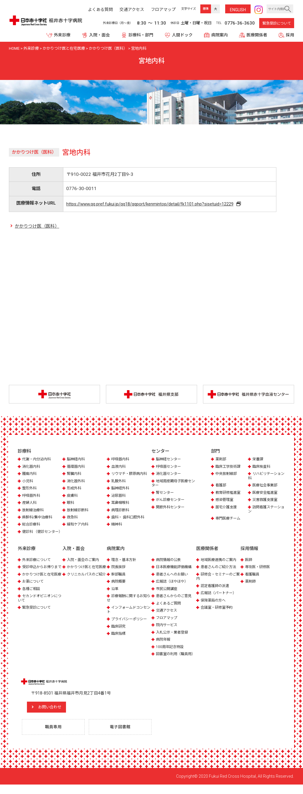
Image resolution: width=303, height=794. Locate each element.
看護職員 (252, 579)
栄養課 (258, 459)
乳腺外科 (119, 481)
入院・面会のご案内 (84, 564)
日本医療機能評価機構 (175, 571)
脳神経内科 (76, 459)
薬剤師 (251, 586)
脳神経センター (169, 459)
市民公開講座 (167, 593)
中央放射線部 (226, 474)
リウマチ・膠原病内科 (130, 474)
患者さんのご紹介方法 (220, 571)
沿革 (115, 593)
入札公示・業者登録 (173, 637)
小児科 (28, 481)
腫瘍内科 (30, 474)
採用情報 (249, 553)
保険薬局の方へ (214, 605)
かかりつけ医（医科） (37, 226)
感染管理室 (225, 500)
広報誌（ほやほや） (173, 586)
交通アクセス (167, 615)
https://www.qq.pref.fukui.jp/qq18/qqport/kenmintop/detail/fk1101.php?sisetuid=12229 (151, 204)
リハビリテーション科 (265, 476)
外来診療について (37, 564)
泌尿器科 (119, 496)
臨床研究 (119, 631)
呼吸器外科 (31, 496)
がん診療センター (171, 500)
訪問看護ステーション (265, 509)
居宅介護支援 (226, 507)
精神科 (117, 525)
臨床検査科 (262, 467)
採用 (290, 35)
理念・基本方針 (124, 564)
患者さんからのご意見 (175, 600)
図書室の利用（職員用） (171, 660)
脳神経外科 (120, 488)
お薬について (33, 594)
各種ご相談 (31, 602)
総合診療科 (31, 525)
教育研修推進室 (228, 493)
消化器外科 (76, 481)
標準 (206, 9)
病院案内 (219, 35)
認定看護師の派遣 (216, 590)
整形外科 (30, 488)
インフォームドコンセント (128, 614)
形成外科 (74, 488)
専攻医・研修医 (258, 571)
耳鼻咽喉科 (120, 503)
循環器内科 (76, 467)
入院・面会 (99, 35)
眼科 (71, 503)
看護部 (221, 485)
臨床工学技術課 (228, 467)
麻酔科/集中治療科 (38, 517)
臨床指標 (119, 638)
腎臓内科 (74, 474)
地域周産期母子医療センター (173, 483)
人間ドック (182, 35)
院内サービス (167, 629)
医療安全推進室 (265, 493)
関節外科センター (171, 507)
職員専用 (54, 736)
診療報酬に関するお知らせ (128, 602)
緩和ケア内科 (78, 525)
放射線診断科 (78, 510)
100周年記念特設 (170, 651)
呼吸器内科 (120, 459)
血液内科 (119, 467)
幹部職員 (119, 579)
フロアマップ (167, 622)
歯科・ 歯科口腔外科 (129, 517)
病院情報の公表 (169, 564)
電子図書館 (121, 736)
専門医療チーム (228, 519)
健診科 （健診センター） (38, 534)
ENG (238, 9)
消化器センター (169, 474)
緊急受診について (276, 23)
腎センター (165, 493)
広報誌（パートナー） (220, 597)
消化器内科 (31, 467)
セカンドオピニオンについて (39, 611)
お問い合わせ (54, 716)
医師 (249, 564)
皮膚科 (72, 496)
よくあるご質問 (169, 608)
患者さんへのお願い (173, 579)
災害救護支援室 (265, 500)
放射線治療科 (33, 510)
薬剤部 (221, 459)
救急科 (72, 517)
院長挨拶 (119, 571)
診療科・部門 (140, 35)
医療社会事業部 (265, 485)
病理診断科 (120, 510)
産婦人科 (30, 503)
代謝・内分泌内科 (37, 459)
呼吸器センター (169, 467)
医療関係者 (256, 35)
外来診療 (62, 35)
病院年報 (163, 644)
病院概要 (119, 586)
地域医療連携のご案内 (220, 564)
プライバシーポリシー (130, 623)
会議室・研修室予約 (218, 612)
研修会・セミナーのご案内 (217, 581)
